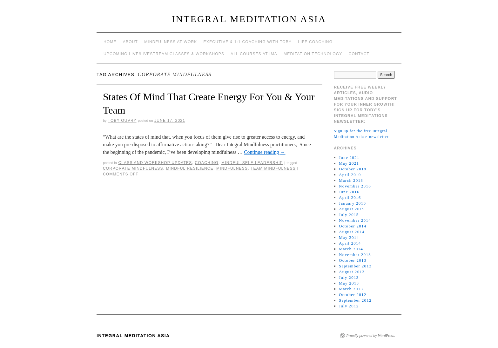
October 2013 (353, 260)
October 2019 (353, 169)
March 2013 (351, 288)
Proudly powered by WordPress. (370, 335)
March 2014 (351, 248)
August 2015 (352, 209)
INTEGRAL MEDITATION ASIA (249, 19)
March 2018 (351, 180)
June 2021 (349, 157)
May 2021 (349, 163)
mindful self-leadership (252, 163)
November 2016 (355, 186)
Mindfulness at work (170, 42)
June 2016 (349, 191)
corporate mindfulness (133, 168)
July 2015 (349, 214)
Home (110, 42)
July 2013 (349, 277)
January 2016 (352, 203)
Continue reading (265, 152)
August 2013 (352, 271)
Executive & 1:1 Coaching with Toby (248, 42)
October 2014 (353, 226)
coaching (207, 163)
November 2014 (355, 220)
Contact (359, 54)
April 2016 (350, 197)
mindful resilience (189, 168)
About (130, 42)
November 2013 (355, 254)
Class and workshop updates (155, 163)
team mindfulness (273, 168)
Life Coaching (315, 42)
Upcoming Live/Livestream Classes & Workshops (164, 54)
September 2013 (355, 266)
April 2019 (350, 174)
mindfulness (232, 168)
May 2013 (349, 283)
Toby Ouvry (122, 120)
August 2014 (352, 231)
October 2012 (353, 294)
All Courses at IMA (254, 54)
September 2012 (355, 300)
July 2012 (349, 306)
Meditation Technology (313, 54)
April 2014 (350, 243)
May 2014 (349, 237)
